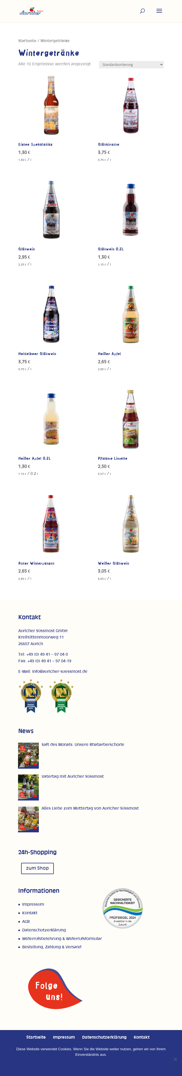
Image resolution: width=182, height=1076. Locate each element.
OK (63, 1064)
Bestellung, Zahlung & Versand (51, 947)
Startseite (27, 41)
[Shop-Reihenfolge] (131, 64)
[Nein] (175, 1059)
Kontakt (29, 913)
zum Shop (37, 868)
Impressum (33, 904)
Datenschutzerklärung (44, 930)
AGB (26, 921)
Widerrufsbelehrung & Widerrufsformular (62, 939)
